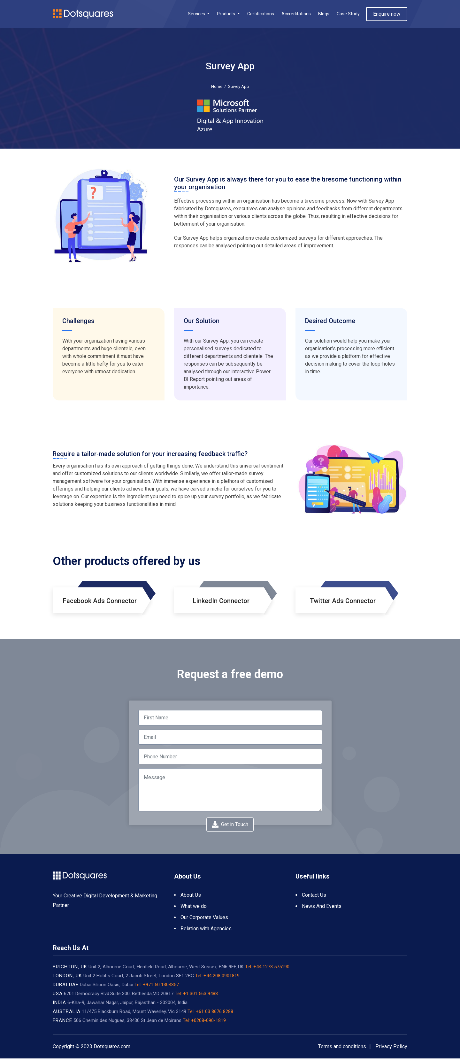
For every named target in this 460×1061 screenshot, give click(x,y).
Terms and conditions (342, 1049)
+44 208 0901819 (221, 978)
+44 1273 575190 (270, 969)
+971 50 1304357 (161, 987)
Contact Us (314, 897)
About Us (190, 897)
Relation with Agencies (206, 931)
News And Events (321, 909)
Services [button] (197, 15)
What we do (193, 909)
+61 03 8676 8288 (214, 1014)
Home (216, 88)
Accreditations (296, 15)
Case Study (348, 15)
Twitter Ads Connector (343, 603)
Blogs (323, 15)
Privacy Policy (391, 1049)
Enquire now (386, 15)
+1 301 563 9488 (200, 996)
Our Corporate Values (204, 920)
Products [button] (226, 15)
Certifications (260, 15)
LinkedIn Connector (221, 603)
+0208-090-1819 (208, 1023)
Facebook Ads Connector (100, 603)
